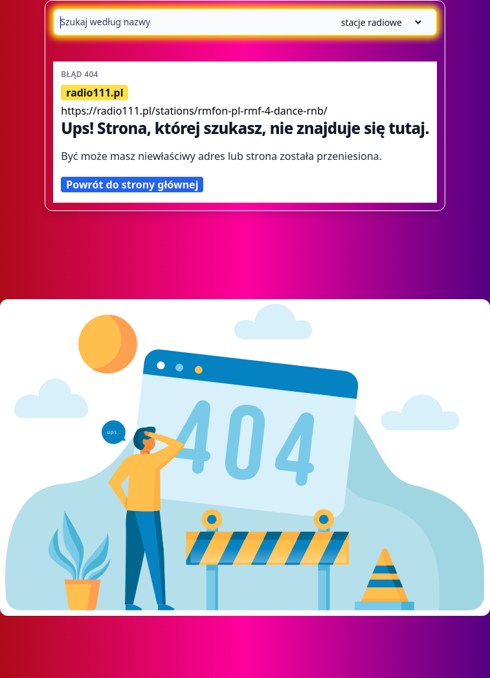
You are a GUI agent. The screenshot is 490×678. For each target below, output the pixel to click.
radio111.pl (94, 92)
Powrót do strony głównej (132, 184)
